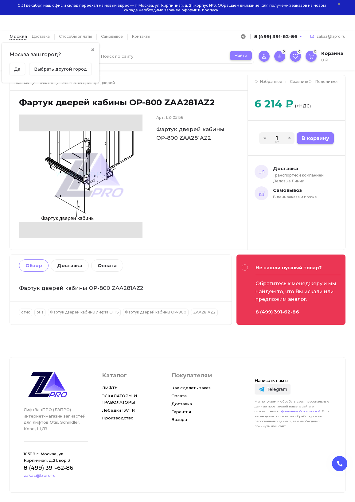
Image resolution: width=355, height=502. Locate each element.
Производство (118, 417)
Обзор (33, 265)
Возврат (180, 419)
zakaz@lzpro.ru (331, 36)
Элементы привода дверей (88, 82)
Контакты (141, 36)
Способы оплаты (75, 36)
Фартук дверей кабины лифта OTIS (84, 312)
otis (40, 312)
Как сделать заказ (191, 387)
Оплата (107, 265)
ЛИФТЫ (45, 82)
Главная (21, 82)
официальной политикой (300, 411)
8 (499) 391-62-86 (276, 36)
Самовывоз (112, 36)
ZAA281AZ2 (204, 312)
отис (25, 312)
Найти (240, 55)
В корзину (315, 138)
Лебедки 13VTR (118, 410)
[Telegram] (273, 389)
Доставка (41, 36)
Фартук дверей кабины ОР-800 (155, 312)
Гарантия (181, 411)
